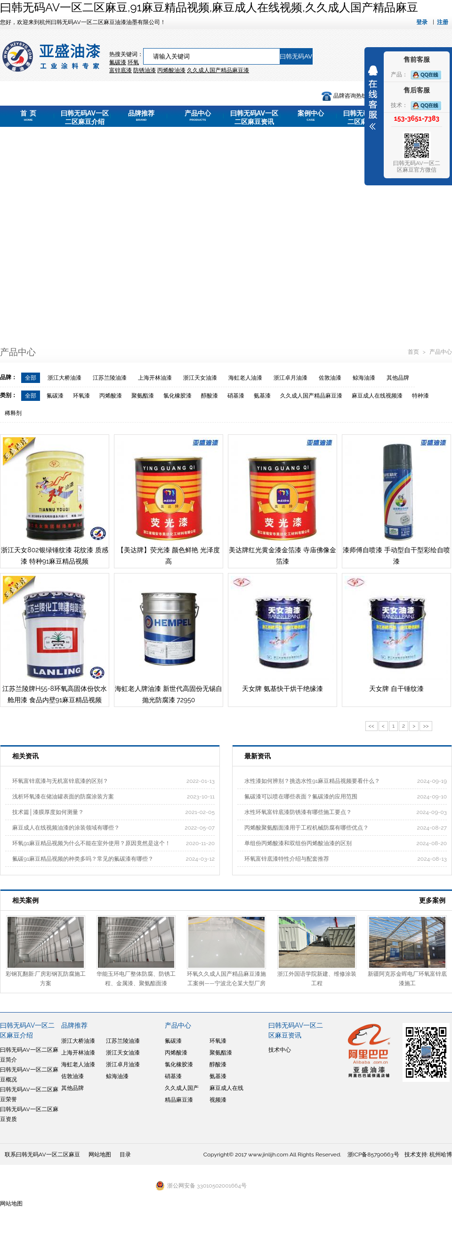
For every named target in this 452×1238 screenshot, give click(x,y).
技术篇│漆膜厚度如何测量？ (48, 812)
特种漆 (420, 395)
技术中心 (279, 1050)
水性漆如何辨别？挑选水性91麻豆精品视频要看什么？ (312, 781)
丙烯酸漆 (110, 395)
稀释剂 (13, 413)
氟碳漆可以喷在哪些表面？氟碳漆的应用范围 (300, 796)
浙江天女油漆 (200, 377)
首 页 (28, 115)
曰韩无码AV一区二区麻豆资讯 (254, 118)
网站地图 (100, 1154)
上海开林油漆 (155, 377)
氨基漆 (262, 395)
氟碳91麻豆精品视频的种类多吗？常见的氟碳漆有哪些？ (82, 859)
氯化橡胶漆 (177, 395)
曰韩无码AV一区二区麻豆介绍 (85, 118)
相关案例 (25, 900)
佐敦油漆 (330, 377)
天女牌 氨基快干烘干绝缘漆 (282, 688)
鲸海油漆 (364, 377)
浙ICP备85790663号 (373, 1154)
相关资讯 (25, 756)
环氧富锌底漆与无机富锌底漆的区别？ (60, 781)
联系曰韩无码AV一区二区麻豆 (42, 1154)
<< (371, 726)
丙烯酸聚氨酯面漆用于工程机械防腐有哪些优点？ (306, 827)
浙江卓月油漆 (290, 377)
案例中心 (311, 115)
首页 (414, 352)
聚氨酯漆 (142, 395)
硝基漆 (235, 395)
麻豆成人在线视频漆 (377, 395)
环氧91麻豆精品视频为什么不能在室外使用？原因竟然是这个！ (91, 843)
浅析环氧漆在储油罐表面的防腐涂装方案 (63, 796)
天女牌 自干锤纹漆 (396, 688)
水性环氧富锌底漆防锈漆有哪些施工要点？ (298, 812)
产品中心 (198, 115)
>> (425, 726)
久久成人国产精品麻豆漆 (311, 395)
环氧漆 (81, 395)
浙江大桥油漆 (64, 377)
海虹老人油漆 (245, 377)
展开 (372, 97)
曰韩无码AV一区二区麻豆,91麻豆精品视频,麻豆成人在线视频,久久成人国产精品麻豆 (209, 7)
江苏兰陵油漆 (110, 377)
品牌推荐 (141, 115)
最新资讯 (257, 756)
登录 (422, 22)
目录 (125, 1154)
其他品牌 (398, 377)
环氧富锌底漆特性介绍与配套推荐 (286, 859)
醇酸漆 (209, 395)
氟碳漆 (117, 62)
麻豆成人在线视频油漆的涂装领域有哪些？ (66, 827)
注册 (442, 22)
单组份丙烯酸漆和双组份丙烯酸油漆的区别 (298, 843)
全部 (30, 377)
